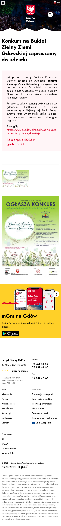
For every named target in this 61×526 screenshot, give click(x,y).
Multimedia (7, 417)
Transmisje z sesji (40, 413)
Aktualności (7, 408)
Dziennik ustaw (9, 448)
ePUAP (5, 443)
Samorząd (6, 413)
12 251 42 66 (40, 367)
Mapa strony (38, 408)
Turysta (5, 399)
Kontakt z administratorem (44, 417)
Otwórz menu (3, 3)
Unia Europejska (43, 422)
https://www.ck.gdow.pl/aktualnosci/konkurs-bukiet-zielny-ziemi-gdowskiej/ (32, 131)
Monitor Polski (8, 453)
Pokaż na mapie (19, 371)
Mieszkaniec (7, 394)
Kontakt (5, 422)
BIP (58, 2)
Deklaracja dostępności (43, 394)
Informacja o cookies (42, 399)
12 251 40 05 (40, 378)
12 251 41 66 (40, 364)
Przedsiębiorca (9, 403)
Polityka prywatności (42, 403)
